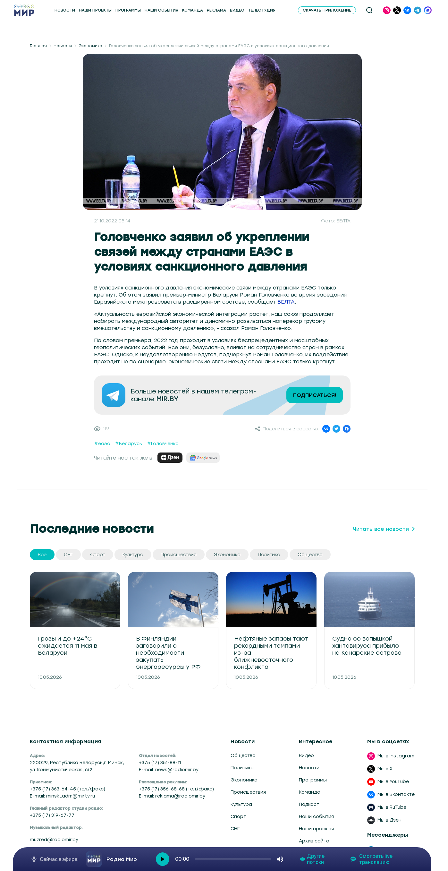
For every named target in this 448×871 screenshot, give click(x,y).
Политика (242, 768)
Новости (63, 46)
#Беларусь (128, 443)
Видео (306, 755)
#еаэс (102, 443)
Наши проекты (316, 829)
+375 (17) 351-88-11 (160, 762)
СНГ (235, 829)
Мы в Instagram (395, 756)
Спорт (238, 816)
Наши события (316, 816)
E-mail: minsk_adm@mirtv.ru (62, 796)
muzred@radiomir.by (54, 839)
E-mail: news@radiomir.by (169, 769)
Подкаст (309, 804)
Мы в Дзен (389, 820)
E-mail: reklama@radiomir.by (172, 796)
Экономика (90, 46)
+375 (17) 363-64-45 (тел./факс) (67, 789)
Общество (243, 755)
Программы (313, 780)
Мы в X (385, 769)
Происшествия (248, 792)
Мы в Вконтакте (396, 794)
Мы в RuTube (391, 807)
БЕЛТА (286, 302)
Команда (309, 792)
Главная (38, 46)
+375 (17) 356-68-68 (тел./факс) (176, 789)
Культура (241, 804)
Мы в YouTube (393, 781)
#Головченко (163, 443)
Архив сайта (314, 841)
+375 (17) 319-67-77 (52, 815)
